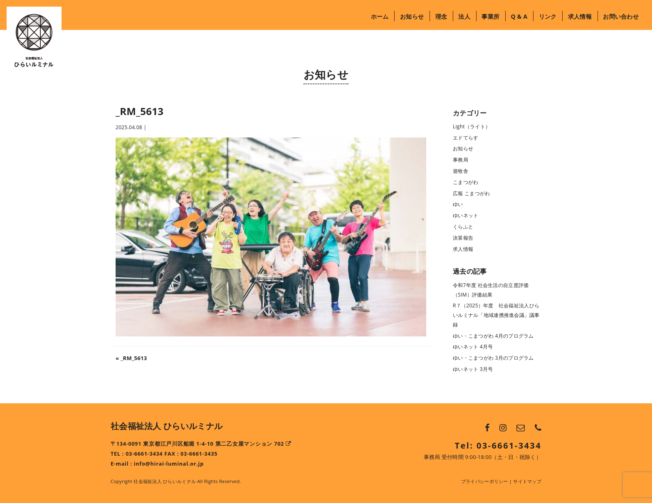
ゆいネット (465, 215)
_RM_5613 (134, 358)
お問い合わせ (621, 16)
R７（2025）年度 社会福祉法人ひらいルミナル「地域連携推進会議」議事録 (496, 315)
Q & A (519, 16)
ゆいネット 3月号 (473, 369)
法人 (464, 16)
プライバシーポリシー (484, 481)
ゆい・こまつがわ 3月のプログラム (493, 357)
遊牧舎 (460, 170)
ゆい (458, 204)
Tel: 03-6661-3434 (498, 445)
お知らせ (412, 16)
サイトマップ (527, 481)
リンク (548, 16)
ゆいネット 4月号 (473, 346)
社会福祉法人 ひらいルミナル (166, 426)
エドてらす (465, 137)
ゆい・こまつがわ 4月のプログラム (493, 335)
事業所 (490, 16)
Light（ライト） (471, 126)
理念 (441, 16)
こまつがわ (465, 182)
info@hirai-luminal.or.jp (169, 463)
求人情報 (580, 16)
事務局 (460, 159)
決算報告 (463, 237)
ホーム (380, 16)
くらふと (463, 226)
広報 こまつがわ (471, 193)
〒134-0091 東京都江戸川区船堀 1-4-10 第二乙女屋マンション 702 (201, 443)
